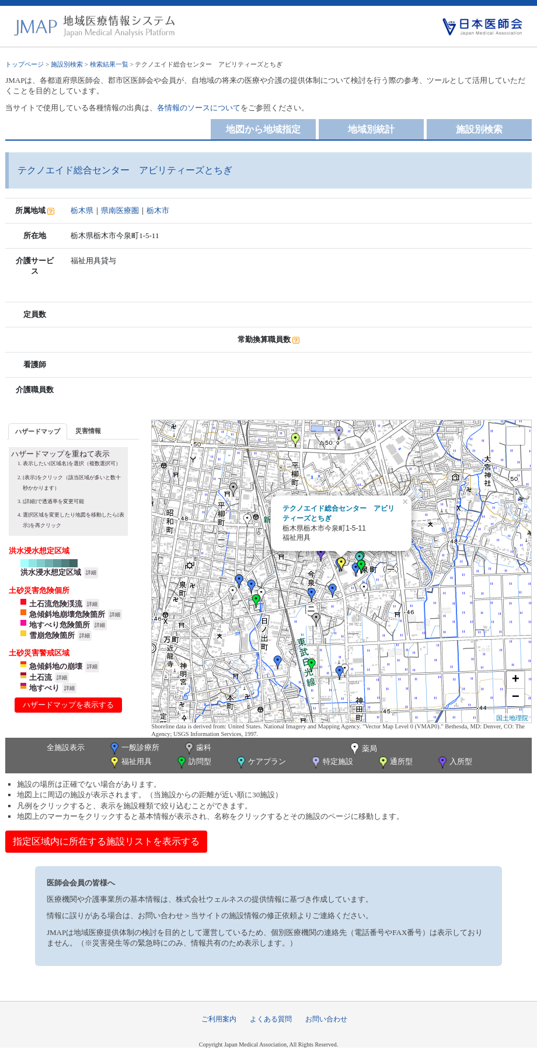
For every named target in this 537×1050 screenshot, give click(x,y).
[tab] (37, 431)
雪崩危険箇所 (52, 635)
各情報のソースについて (198, 107)
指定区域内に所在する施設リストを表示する (106, 841)
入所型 (454, 762)
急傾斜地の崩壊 (55, 666)
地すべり (44, 687)
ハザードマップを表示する (68, 704)
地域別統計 (371, 129)
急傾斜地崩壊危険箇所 (67, 614)
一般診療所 (133, 748)
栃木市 (158, 210)
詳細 (91, 572)
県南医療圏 (120, 210)
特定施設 (331, 762)
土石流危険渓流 (55, 603)
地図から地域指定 (263, 129)
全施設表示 (66, 747)
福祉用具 (130, 762)
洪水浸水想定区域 (50, 572)
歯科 (197, 748)
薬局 (362, 749)
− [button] (515, 697)
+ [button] (515, 680)
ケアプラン (260, 762)
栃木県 (82, 210)
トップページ (24, 64)
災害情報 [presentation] (88, 430)
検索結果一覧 (109, 64)
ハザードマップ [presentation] (37, 431)
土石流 (40, 677)
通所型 (394, 762)
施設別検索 (67, 64)
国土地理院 (512, 717)
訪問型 (193, 762)
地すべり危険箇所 (59, 624)
